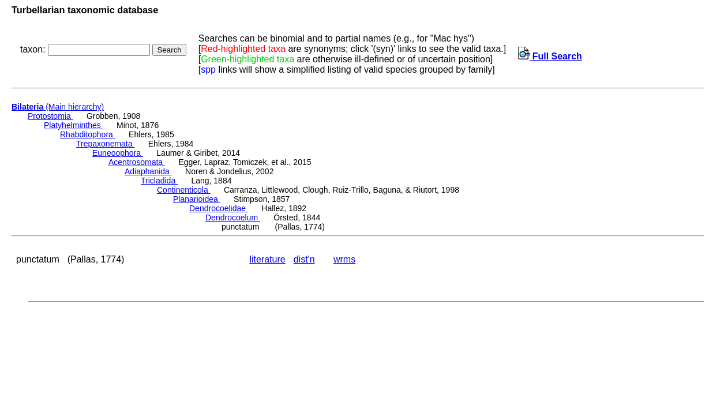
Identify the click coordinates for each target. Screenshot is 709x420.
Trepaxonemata (105, 143)
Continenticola (184, 189)
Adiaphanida (148, 171)
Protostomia (50, 116)
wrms (344, 259)
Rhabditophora (87, 134)
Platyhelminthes (73, 125)
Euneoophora (117, 153)
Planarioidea (196, 199)
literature (267, 259)
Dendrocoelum (232, 217)
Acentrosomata (136, 162)
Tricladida (159, 180)
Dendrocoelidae (218, 208)
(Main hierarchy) (58, 106)
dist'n (304, 259)
